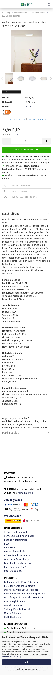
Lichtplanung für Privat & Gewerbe (21, 582)
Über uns (8, 571)
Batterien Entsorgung (15, 567)
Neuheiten (15, 617)
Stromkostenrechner (14, 590)
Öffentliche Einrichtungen (17, 559)
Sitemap (16, 613)
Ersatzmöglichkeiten (14, 601)
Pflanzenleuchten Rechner (17, 593)
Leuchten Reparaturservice (18, 563)
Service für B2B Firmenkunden (19, 536)
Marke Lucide (10, 432)
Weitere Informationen (26, 669)
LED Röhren (37, 597)
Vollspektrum (38, 593)
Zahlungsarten (13, 500)
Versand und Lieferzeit (15, 532)
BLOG (6, 543)
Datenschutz (26, 555)
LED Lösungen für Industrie (17, 597)
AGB (6, 551)
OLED (6, 617)
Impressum (9, 547)
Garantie (18, 571)
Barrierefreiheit (17, 551)
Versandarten (12, 516)
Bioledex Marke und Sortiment (19, 586)
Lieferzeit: (7, 102)
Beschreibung (10, 213)
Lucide (28, 106)
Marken (8, 613)
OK (26, 662)
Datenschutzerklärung (11, 657)
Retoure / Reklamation (15, 540)
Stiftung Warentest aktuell (17, 609)
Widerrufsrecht (11, 555)
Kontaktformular (26, 493)
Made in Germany (13, 605)
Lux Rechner (32, 590)
